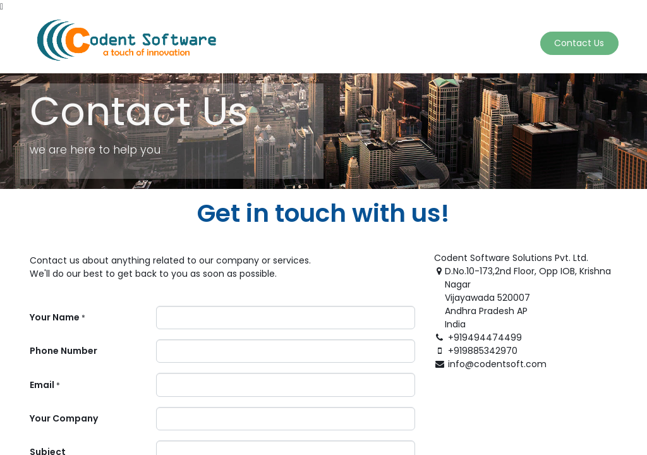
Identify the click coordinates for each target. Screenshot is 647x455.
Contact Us (578, 43)
